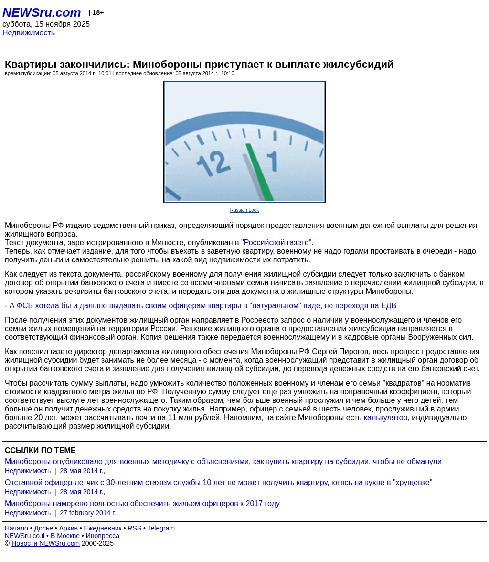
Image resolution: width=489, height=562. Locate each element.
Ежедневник (103, 528)
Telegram (161, 528)
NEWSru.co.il (24, 536)
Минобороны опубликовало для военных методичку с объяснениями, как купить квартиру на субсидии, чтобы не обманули (223, 461)
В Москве (65, 536)
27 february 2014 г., (89, 513)
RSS (134, 528)
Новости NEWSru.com (45, 543)
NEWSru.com (41, 12)
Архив (68, 528)
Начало (16, 528)
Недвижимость (28, 33)
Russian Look (244, 210)
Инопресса (103, 536)
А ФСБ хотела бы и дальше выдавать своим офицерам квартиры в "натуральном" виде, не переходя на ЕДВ (203, 306)
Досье (43, 528)
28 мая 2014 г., (83, 471)
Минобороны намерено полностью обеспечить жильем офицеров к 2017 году (142, 503)
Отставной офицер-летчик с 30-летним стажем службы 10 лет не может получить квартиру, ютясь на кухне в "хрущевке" (218, 482)
